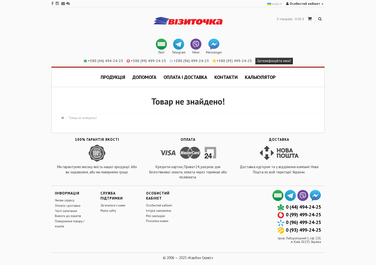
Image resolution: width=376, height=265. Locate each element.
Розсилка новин (157, 221)
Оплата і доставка (185, 77)
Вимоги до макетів (68, 216)
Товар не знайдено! (83, 118)
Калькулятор (260, 77)
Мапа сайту (108, 211)
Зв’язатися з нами (112, 205)
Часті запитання (66, 211)
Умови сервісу (64, 200)
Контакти (226, 77)
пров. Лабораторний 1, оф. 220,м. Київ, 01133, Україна (299, 240)
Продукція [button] (113, 77)
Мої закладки (155, 216)
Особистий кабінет (159, 205)
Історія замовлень (158, 211)
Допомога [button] (144, 77)
